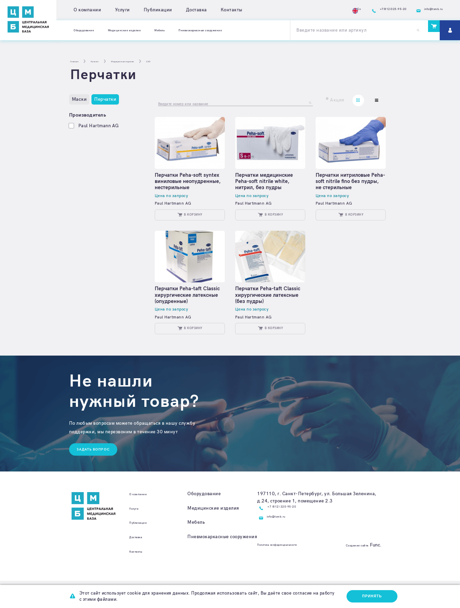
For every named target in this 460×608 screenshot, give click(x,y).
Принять (370, 595)
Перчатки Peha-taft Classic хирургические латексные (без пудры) (266, 314)
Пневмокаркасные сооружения (252, 30)
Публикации (158, 10)
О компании (87, 10)
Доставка (196, 10)
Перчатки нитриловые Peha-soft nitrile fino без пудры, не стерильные (348, 185)
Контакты (231, 10)
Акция (337, 100)
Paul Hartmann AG (98, 126)
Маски (79, 99)
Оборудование (90, 30)
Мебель (195, 30)
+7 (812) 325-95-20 (290, 535)
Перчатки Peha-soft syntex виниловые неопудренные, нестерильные (182, 188)
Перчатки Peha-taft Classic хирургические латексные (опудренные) (188, 314)
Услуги (122, 10)
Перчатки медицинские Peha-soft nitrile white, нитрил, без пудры (267, 185)
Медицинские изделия (147, 30)
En (321, 10)
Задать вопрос (97, 475)
